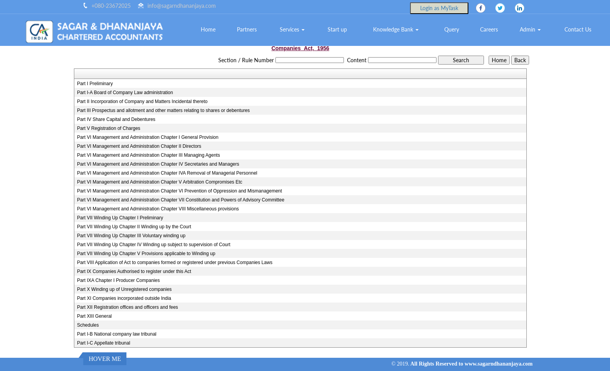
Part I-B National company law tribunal (116, 334)
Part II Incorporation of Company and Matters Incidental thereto (142, 101)
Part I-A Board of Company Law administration (125, 92)
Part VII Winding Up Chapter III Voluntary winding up (131, 235)
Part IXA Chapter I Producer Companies (118, 280)
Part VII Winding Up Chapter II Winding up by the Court (134, 226)
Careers (489, 29)
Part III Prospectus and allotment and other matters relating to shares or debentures (163, 110)
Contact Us (577, 29)
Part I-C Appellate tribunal (103, 343)
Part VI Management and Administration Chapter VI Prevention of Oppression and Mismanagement (179, 191)
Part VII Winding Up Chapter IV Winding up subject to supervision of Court (153, 244)
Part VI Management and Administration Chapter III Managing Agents (148, 155)
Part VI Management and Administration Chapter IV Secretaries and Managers (158, 164)
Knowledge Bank (396, 29)
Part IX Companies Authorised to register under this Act (134, 271)
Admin (530, 29)
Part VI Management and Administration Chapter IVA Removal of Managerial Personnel (167, 173)
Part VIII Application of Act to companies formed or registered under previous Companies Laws (174, 262)
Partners (247, 29)
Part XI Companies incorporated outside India (124, 298)
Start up (337, 29)
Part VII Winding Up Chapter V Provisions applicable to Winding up (146, 253)
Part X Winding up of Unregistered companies (124, 289)
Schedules (88, 325)
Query (451, 29)
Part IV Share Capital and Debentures (116, 119)
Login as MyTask (439, 8)
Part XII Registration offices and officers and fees (127, 307)
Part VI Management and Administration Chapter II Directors (139, 146)
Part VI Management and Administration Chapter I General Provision (148, 137)
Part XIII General (94, 316)
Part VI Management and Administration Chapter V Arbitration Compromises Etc (159, 182)
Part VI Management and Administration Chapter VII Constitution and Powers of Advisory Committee (180, 200)
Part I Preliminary (95, 83)
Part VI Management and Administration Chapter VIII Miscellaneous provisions (158, 209)
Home (208, 29)
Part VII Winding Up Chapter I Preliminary (120, 217)
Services (292, 29)
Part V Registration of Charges (108, 128)
